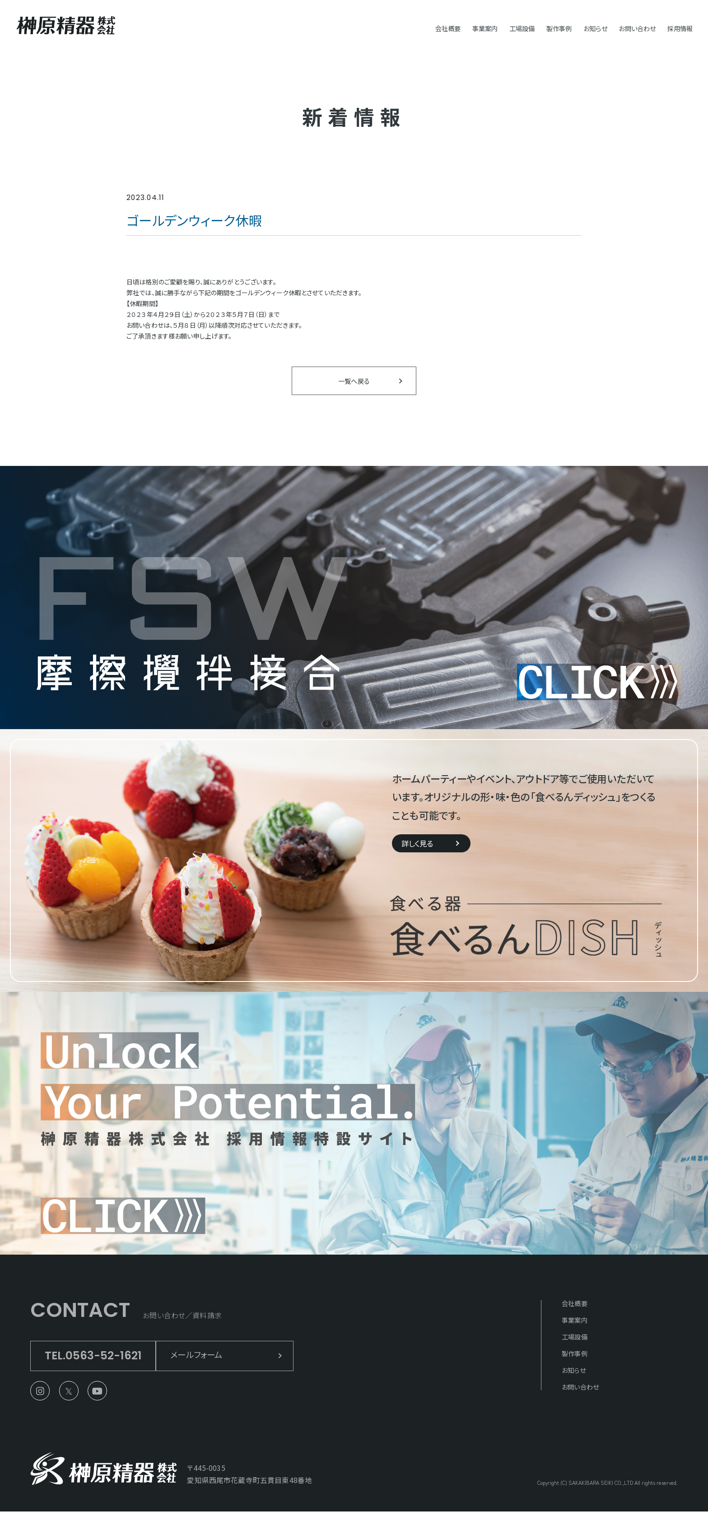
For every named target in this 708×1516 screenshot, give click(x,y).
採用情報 (678, 28)
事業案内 (457, 28)
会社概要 (416, 28)
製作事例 (541, 28)
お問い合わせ (630, 28)
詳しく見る (420, 846)
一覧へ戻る (354, 382)
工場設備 (499, 28)
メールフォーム (211, 1357)
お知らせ (582, 28)
